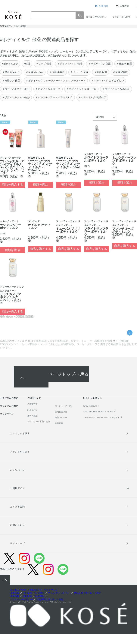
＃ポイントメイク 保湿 (69, 63)
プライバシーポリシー (59, 593)
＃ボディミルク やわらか (16, 97)
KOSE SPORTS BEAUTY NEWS (98, 412)
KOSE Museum (90, 406)
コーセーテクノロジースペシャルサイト (101, 417)
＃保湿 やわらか (35, 72)
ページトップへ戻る (68, 374)
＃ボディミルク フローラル (81, 89)
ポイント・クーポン (64, 406)
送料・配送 (32, 415)
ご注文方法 (32, 404)
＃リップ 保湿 (43, 63)
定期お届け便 (61, 412)
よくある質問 (17, 506)
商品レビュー (61, 417)
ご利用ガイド (34, 398)
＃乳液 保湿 (100, 72)
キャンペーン (7, 414)
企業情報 (104, 6)
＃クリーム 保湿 (79, 72)
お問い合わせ (17, 525)
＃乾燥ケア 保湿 (11, 80)
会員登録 (59, 423)
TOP (2, 26)
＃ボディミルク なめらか (116, 89)
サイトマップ (17, 543)
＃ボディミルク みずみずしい (108, 80)
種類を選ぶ (40, 184)
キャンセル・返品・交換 (38, 421)
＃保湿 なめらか (11, 72)
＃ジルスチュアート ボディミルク (54, 97)
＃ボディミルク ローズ (48, 89)
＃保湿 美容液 (57, 72)
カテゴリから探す (95, 17)
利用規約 (39, 593)
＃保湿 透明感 (120, 72)
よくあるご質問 (18, 590)
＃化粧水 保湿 (124, 63)
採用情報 (27, 593)
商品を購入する (12, 184)
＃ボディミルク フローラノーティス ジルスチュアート (56, 80)
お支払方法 (32, 410)
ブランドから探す (121, 17)
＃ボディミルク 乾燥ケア (92, 97)
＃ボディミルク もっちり (16, 89)
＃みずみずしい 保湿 (99, 63)
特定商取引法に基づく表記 (87, 593)
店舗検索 (124, 6)
